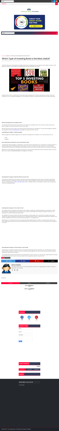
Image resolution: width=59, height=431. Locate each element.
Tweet (9, 261)
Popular (29, 369)
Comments (37, 369)
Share (23, 261)
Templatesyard (12, 429)
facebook (48, 283)
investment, (17, 61)
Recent (22, 369)
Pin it (37, 261)
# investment (7, 257)
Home (3, 55)
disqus (29, 283)
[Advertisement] (29, 44)
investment (7, 55)
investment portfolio (15, 150)
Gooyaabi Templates (26, 429)
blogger (10, 283)
